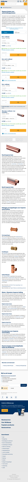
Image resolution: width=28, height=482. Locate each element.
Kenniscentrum (6, 427)
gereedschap (15, 335)
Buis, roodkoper (6, 36)
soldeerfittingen (6, 276)
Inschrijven (24, 385)
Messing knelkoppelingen (21, 365)
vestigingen (4, 351)
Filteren (4, 32)
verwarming (13, 163)
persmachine (4, 238)
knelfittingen (5, 253)
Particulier (4, 388)
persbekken (11, 338)
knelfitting (16, 256)
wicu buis (8, 201)
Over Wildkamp (6, 422)
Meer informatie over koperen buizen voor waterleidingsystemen (14, 28)
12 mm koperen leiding (12, 308)
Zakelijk (11, 388)
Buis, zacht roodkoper (7, 59)
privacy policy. (4, 393)
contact (6, 354)
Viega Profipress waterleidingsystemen (18, 287)
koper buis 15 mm (19, 316)
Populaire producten (7, 425)
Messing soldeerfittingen (8, 365)
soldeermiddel (11, 277)
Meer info (5, 410)
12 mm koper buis (6, 305)
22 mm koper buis (6, 323)
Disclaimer (14, 474)
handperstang (18, 236)
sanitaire (24, 306)
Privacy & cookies (14, 477)
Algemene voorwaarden (14, 475)
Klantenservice (5, 420)
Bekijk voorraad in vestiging (8, 49)
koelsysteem (20, 163)
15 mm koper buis (6, 315)
